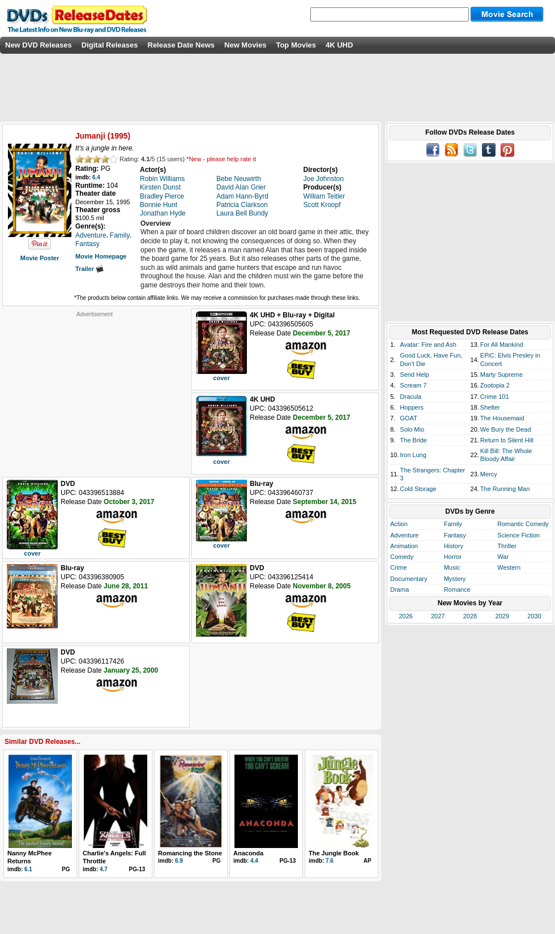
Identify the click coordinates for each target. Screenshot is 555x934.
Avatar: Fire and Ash (428, 344)
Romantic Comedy (522, 523)
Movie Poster (39, 258)
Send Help (414, 374)
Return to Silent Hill (506, 440)
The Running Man (505, 488)
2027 (438, 616)
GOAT (408, 418)
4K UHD (339, 45)
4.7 (104, 869)
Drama (399, 589)
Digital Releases (110, 45)
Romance (457, 589)
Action (399, 523)
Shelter (490, 407)
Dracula (410, 396)
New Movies (245, 45)
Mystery (455, 578)
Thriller (506, 546)
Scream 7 (413, 385)
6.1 (28, 869)
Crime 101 (494, 396)
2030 (534, 616)
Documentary (408, 578)
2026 (405, 616)
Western (508, 567)
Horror (453, 556)
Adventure (404, 535)
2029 (502, 616)
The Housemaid (502, 418)
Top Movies (296, 45)
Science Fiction (518, 535)
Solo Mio (412, 429)
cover (221, 378)
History (453, 546)
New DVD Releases (38, 45)
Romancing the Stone (190, 853)
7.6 (330, 861)
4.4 (254, 861)
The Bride (413, 440)
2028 (470, 616)
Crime (398, 567)
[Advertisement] (95, 388)
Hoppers (412, 407)
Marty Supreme (501, 374)
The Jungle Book (334, 853)
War (503, 556)
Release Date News (181, 45)
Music (452, 567)
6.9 (179, 861)
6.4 (96, 177)
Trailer (89, 268)
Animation (404, 546)
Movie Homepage (100, 256)
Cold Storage (418, 488)
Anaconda (248, 853)
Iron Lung (413, 454)
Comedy (401, 556)
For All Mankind (501, 344)
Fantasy (455, 535)
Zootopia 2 (495, 385)
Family (453, 523)
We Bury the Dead (505, 429)
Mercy (488, 474)
